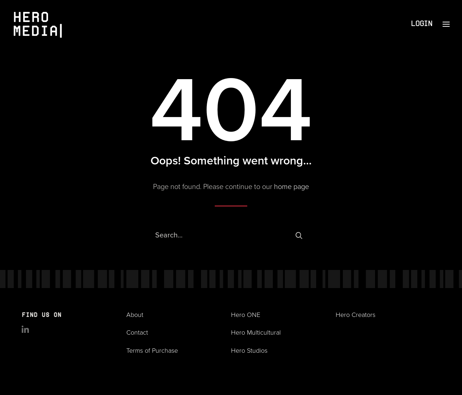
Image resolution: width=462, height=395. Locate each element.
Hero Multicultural (256, 332)
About (134, 314)
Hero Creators (355, 314)
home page (291, 186)
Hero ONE (245, 314)
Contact (137, 332)
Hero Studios (249, 350)
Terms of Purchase (152, 350)
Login (421, 24)
